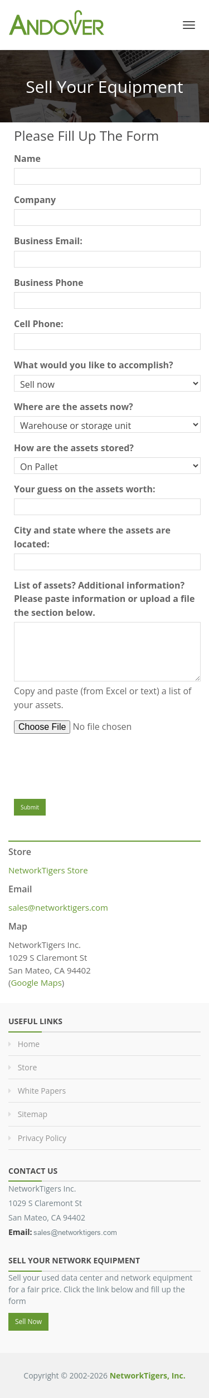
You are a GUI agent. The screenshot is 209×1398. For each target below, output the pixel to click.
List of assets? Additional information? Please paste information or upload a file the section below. (104, 599)
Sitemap (32, 1114)
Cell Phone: (39, 324)
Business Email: (48, 241)
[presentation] (98, 764)
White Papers (42, 1090)
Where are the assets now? (73, 407)
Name (27, 158)
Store (27, 1067)
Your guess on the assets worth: (84, 489)
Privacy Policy (42, 1138)
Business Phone (49, 282)
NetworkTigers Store (48, 870)
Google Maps (36, 982)
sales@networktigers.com (58, 907)
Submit (30, 807)
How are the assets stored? (74, 448)
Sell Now (28, 1321)
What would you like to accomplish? (93, 365)
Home (29, 1044)
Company (35, 200)
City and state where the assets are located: (92, 537)
